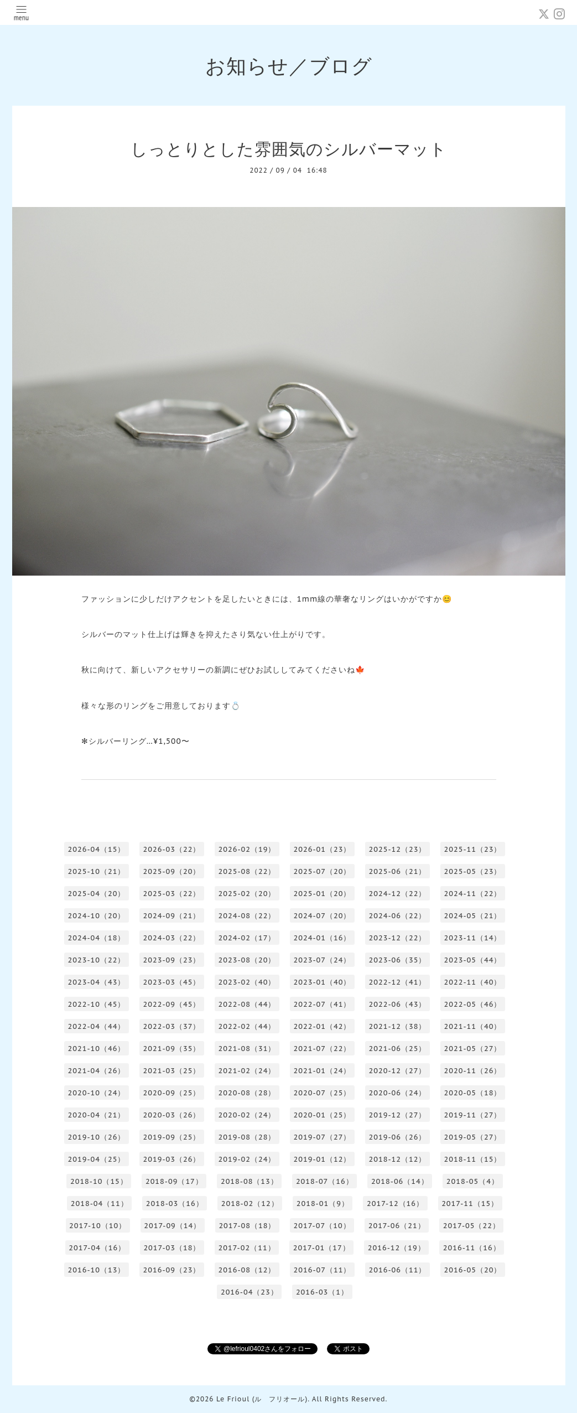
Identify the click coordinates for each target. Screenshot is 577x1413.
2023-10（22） (97, 960)
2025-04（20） (97, 893)
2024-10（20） (97, 915)
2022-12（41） (398, 982)
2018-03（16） (175, 1203)
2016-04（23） (249, 1292)
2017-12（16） (395, 1203)
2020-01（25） (322, 1115)
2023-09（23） (172, 960)
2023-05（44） (473, 960)
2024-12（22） (398, 893)
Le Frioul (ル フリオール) (262, 1399)
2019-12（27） (398, 1115)
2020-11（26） (473, 1070)
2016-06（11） (398, 1270)
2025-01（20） (322, 893)
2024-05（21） (473, 915)
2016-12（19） (396, 1247)
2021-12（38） (398, 1026)
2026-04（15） (97, 849)
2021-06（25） (398, 1048)
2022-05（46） (473, 1004)
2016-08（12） (247, 1270)
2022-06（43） (398, 1004)
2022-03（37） (172, 1026)
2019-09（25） (172, 1137)
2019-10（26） (97, 1137)
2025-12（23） (398, 849)
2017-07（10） (322, 1225)
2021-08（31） (247, 1048)
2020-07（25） (322, 1093)
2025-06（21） (398, 871)
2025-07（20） (322, 871)
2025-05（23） (473, 871)
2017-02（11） (247, 1247)
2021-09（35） (172, 1048)
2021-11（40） (473, 1026)
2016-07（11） (322, 1270)
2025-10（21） (97, 871)
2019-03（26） (172, 1159)
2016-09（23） (172, 1270)
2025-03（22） (172, 893)
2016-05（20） (473, 1270)
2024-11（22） (473, 893)
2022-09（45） (172, 1004)
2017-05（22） (471, 1225)
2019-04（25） (97, 1159)
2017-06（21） (396, 1225)
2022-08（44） (247, 1004)
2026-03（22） (172, 849)
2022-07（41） (322, 1004)
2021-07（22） (322, 1048)
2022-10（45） (97, 1004)
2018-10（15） (99, 1181)
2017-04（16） (97, 1247)
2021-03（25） (172, 1070)
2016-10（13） (97, 1270)
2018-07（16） (325, 1181)
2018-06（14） (400, 1181)
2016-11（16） (472, 1247)
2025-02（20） (247, 893)
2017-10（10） (97, 1225)
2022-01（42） (322, 1026)
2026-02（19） (247, 849)
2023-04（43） (97, 982)
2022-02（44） (247, 1026)
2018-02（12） (250, 1203)
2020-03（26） (172, 1115)
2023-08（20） (247, 960)
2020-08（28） (247, 1093)
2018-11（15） (473, 1159)
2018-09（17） (174, 1181)
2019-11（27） (473, 1115)
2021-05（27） (473, 1048)
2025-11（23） (473, 849)
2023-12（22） (398, 938)
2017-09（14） (172, 1225)
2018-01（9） (323, 1203)
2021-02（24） (247, 1070)
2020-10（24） (97, 1093)
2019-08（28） (247, 1137)
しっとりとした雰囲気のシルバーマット (289, 148)
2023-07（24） (322, 960)
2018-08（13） (249, 1181)
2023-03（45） (172, 982)
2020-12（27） (398, 1070)
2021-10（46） (97, 1048)
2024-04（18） (97, 938)
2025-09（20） (172, 871)
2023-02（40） (247, 982)
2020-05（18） (473, 1093)
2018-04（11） (99, 1203)
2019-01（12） (322, 1159)
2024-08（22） (247, 915)
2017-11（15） (469, 1203)
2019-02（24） (247, 1159)
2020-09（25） (172, 1093)
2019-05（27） (473, 1137)
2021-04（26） (97, 1070)
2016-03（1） (322, 1292)
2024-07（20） (322, 915)
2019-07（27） (322, 1137)
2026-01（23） (322, 849)
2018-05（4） (472, 1181)
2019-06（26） (398, 1137)
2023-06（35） (398, 960)
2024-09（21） (172, 915)
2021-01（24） (322, 1070)
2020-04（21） (97, 1115)
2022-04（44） (97, 1026)
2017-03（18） (171, 1247)
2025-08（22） (247, 871)
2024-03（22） (172, 938)
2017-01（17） (321, 1247)
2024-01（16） (322, 938)
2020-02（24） (247, 1115)
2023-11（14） (473, 938)
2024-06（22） (398, 915)
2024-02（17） (247, 938)
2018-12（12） (398, 1159)
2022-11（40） (473, 982)
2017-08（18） (247, 1225)
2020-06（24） (398, 1093)
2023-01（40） (322, 982)
